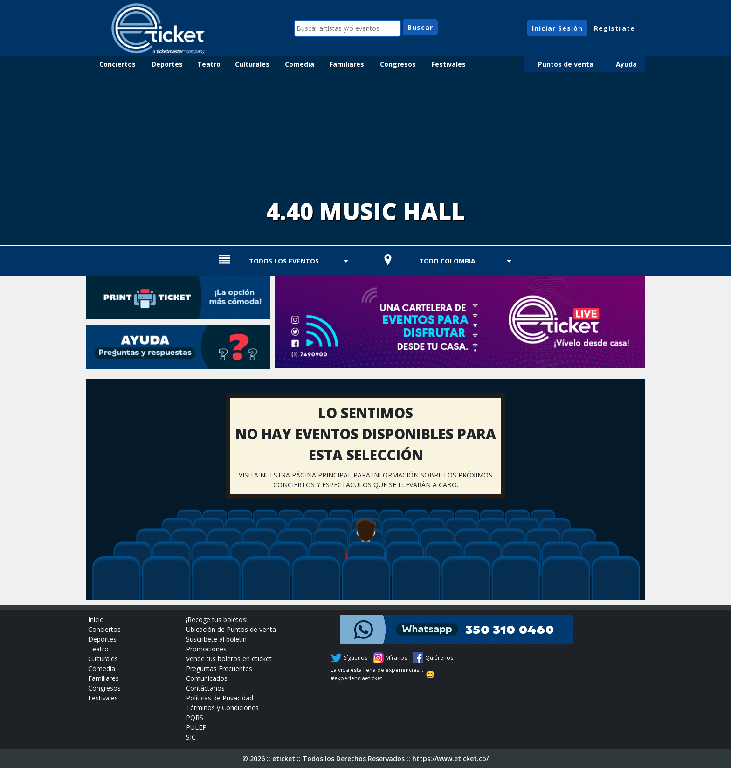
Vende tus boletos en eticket (229, 658)
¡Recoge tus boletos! (217, 619)
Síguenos (355, 658)
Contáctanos (205, 688)
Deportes (167, 64)
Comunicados (207, 678)
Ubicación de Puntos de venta (231, 629)
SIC (191, 737)
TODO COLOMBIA (447, 260)
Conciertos (117, 64)
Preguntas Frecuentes (219, 668)
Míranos (396, 658)
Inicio (96, 619)
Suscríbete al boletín (216, 639)
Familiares (347, 64)
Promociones (206, 648)
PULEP (196, 727)
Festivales (449, 64)
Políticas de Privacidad (219, 697)
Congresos (398, 64)
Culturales (252, 64)
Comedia (299, 64)
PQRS (194, 717)
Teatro (209, 64)
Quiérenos (439, 658)
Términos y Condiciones (222, 707)
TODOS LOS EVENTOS (284, 260)
